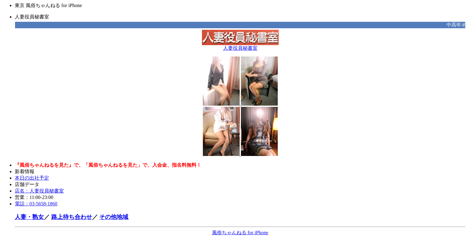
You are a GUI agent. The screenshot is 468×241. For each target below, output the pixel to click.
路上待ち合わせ (71, 217)
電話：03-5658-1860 (36, 203)
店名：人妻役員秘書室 (39, 190)
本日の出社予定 (32, 178)
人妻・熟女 (29, 217)
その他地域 (113, 217)
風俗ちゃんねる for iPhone (240, 232)
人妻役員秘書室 (240, 46)
